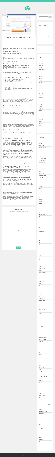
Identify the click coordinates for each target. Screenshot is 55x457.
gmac (40, 233)
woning (40, 441)
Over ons (25, 1)
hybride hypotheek (42, 264)
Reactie (18, 212)
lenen (40, 305)
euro (39, 227)
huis (39, 261)
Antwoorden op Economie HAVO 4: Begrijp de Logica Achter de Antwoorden (44, 32)
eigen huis (40, 218)
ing (39, 285)
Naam (18, 225)
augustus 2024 (41, 97)
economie (40, 208)
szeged (40, 382)
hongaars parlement (42, 249)
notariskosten (41, 326)
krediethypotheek (42, 300)
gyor (39, 240)
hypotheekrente (41, 277)
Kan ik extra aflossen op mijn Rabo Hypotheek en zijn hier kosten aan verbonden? (18, 82)
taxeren (40, 389)
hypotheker (41, 283)
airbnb (40, 156)
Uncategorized (41, 399)
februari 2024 (41, 108)
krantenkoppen (41, 294)
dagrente (40, 199)
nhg (39, 320)
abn (39, 141)
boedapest (40, 188)
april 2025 (40, 82)
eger (39, 216)
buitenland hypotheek (42, 195)
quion (40, 350)
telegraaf (40, 391)
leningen (40, 307)
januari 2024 (41, 110)
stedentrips (41, 380)
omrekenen (41, 328)
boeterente (40, 190)
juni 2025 (40, 78)
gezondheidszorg (41, 231)
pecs (39, 346)
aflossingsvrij (41, 149)
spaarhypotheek (41, 371)
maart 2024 (41, 106)
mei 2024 (40, 102)
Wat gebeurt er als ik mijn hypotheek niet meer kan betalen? (15, 81)
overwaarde (41, 343)
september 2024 (41, 95)
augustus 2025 (41, 74)
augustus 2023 (41, 119)
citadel (40, 197)
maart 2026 (40, 61)
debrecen (40, 201)
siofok (40, 365)
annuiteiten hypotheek (42, 160)
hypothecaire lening (42, 268)
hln (39, 244)
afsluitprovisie (41, 154)
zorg (39, 448)
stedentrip (40, 378)
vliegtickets (41, 428)
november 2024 (41, 91)
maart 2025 (40, 84)
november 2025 (41, 69)
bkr (39, 182)
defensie (40, 203)
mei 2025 (40, 80)
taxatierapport (41, 384)
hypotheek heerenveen (42, 272)
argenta (40, 164)
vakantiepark (41, 409)
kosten (40, 292)
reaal (40, 356)
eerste (40, 212)
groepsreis (40, 238)
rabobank (40, 354)
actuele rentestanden (42, 147)
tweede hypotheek (42, 395)
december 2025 (41, 67)
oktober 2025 (41, 71)
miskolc (40, 315)
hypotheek (40, 270)
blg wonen (40, 186)
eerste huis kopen (42, 214)
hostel (40, 255)
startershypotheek (42, 374)
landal (40, 302)
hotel (40, 257)
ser (39, 363)
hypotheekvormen (42, 281)
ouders (40, 335)
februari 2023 (41, 130)
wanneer (40, 433)
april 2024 (40, 104)
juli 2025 (40, 76)
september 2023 (41, 117)
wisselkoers (41, 439)
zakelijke (40, 446)
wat (39, 435)
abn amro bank (41, 145)
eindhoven (40, 223)
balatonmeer (41, 167)
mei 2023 (40, 125)
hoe (39, 246)
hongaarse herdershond (43, 251)
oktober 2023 (41, 115)
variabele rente (41, 415)
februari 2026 (41, 63)
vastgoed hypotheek (42, 420)
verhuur (40, 424)
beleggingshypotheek (42, 175)
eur (39, 225)
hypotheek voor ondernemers (43, 274)
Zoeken (40, 15)
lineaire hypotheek (42, 309)
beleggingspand (41, 177)
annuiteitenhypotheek (42, 162)
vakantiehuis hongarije (42, 402)
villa (39, 426)
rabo (39, 352)
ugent (40, 397)
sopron (40, 369)
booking (40, 192)
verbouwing (41, 422)
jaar (39, 287)
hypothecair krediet (42, 266)
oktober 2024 (41, 93)
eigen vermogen (41, 220)
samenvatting (41, 361)
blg (39, 184)
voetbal (40, 430)
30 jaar (40, 139)
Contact (29, 1)
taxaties (40, 387)
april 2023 (40, 127)
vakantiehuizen (41, 407)
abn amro (40, 143)
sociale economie (41, 367)
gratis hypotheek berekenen (43, 236)
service (16, 41)
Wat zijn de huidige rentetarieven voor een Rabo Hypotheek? (15, 79)
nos (39, 324)
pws (39, 348)
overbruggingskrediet (42, 339)
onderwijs (40, 330)
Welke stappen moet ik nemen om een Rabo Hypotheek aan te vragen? (16, 83)
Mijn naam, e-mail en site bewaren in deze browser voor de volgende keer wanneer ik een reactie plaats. (18, 241)
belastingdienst (41, 173)
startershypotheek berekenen (43, 376)
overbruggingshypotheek (43, 337)
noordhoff (40, 322)
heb (39, 242)
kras (39, 296)
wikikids (40, 437)
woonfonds (40, 443)
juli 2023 (40, 121)
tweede (40, 393)
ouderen (40, 333)
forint (40, 229)
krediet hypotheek (42, 298)
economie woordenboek (43, 210)
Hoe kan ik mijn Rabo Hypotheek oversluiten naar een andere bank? (16, 80)
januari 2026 (41, 65)
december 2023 (41, 112)
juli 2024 (40, 99)
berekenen (40, 180)
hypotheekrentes (41, 279)
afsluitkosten (41, 152)
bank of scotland (41, 169)
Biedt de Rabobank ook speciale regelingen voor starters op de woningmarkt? (17, 85)
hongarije (40, 253)
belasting (40, 171)
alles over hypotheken (42, 158)
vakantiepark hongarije (43, 411)
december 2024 (41, 89)
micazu (40, 313)
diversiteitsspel (41, 205)
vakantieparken (41, 413)
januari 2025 (41, 87)
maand (40, 311)
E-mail (18, 230)
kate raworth (41, 289)
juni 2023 (40, 123)
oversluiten (41, 341)
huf (39, 259)
